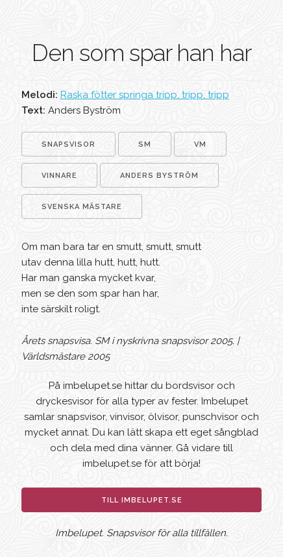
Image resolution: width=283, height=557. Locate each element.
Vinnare (59, 175)
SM (144, 144)
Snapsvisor (68, 144)
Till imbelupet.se (141, 500)
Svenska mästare (82, 207)
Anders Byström (159, 175)
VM (200, 144)
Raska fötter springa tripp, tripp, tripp (144, 95)
